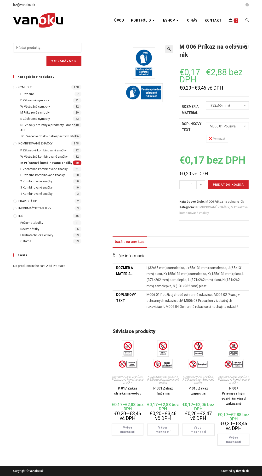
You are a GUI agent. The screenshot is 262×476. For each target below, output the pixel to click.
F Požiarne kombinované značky (42, 175)
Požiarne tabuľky (31, 222)
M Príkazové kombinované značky (46, 163)
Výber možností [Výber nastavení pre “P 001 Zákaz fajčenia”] (163, 430)
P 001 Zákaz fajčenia (163, 390)
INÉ (20, 216)
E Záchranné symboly (35, 118)
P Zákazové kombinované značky (127, 381)
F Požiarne (27, 94)
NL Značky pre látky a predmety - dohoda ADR (48, 127)
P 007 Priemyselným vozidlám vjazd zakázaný (234, 395)
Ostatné (25, 241)
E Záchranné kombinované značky (44, 169)
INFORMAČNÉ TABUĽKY (34, 208)
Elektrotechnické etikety (36, 235)
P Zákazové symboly (34, 100)
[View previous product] (237, 46)
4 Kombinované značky (36, 193)
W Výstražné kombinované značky (44, 156)
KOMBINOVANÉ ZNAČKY (212, 207)
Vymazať (219, 138)
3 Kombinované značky (36, 187)
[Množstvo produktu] (192, 184)
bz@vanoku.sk (24, 5)
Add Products (55, 266)
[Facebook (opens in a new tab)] (246, 5)
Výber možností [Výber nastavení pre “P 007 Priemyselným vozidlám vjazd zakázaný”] (233, 440)
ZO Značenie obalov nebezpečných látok (48, 136)
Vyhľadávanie (64, 61)
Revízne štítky (29, 229)
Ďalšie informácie (129, 242)
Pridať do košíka (228, 184)
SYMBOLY (25, 87)
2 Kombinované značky (36, 181)
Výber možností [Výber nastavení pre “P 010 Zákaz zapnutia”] (198, 430)
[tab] (130, 242)
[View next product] (245, 46)
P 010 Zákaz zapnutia (198, 390)
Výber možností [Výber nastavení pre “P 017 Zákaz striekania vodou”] (128, 430)
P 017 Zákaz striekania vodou (128, 390)
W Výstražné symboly (35, 106)
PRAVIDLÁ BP (27, 201)
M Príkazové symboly (35, 112)
